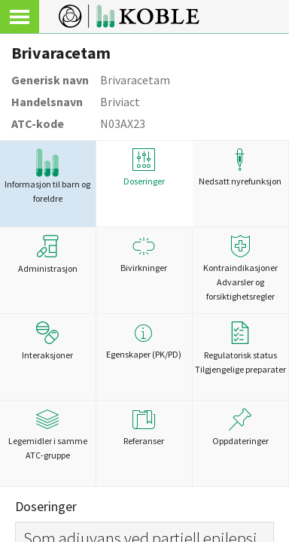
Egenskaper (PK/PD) (144, 340)
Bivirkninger (144, 254)
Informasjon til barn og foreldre (47, 176)
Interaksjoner (47, 341)
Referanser (144, 427)
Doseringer (144, 167)
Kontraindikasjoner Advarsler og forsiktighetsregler (240, 268)
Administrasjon (48, 254)
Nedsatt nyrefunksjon (240, 167)
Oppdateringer (240, 427)
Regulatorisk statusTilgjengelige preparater (240, 348)
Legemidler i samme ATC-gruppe (48, 434)
